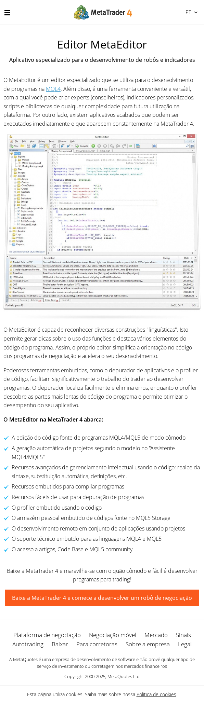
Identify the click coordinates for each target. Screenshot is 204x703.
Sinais (183, 635)
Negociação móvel (112, 635)
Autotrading (27, 644)
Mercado (156, 635)
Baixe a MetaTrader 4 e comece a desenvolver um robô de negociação (102, 598)
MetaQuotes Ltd (123, 676)
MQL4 (53, 89)
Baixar (60, 644)
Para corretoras (96, 644)
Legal (185, 644)
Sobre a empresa (148, 644)
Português (187, 12)
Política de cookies (156, 694)
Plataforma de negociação (47, 635)
